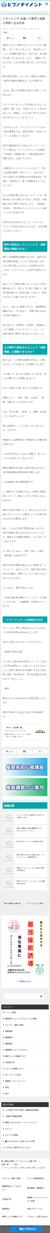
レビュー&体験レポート (15, 1068)
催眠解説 (9, 1037)
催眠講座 (9, 1031)
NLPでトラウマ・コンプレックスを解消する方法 (31, 882)
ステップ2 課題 (11, 1135)
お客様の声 (9, 1062)
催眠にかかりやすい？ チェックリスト (21, 1122)
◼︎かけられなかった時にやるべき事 (20, 1141)
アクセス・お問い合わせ (37, 1216)
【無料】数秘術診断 (13, 1116)
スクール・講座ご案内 (14, 1025)
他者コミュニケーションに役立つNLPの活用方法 (31, 869)
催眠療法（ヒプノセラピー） (17, 1050)
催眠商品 (9, 1044)
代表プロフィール (34, 1209)
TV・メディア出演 (13, 1075)
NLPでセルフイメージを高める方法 (30, 841)
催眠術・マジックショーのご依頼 (37, 1199)
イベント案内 (10, 1012)
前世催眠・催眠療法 (35, 1188)
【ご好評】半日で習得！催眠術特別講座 (22, 1110)
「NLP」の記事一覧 (13, 727)
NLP (5, 32)
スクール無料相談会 (35, 1178)
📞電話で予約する (26, 1229)
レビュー (9, 1129)
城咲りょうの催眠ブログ (15, 1056)
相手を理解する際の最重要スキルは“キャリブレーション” (29, 829)
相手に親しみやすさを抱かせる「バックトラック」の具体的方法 (31, 856)
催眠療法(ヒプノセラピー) (11, 1188)
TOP (20, 1161)
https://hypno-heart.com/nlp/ (15, 731)
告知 (7, 1087)
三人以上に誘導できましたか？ (18, 1147)
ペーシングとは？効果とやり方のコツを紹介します (31, 816)
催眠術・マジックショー (15, 1081)
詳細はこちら (25, 981)
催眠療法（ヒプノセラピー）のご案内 (21, 1019)
